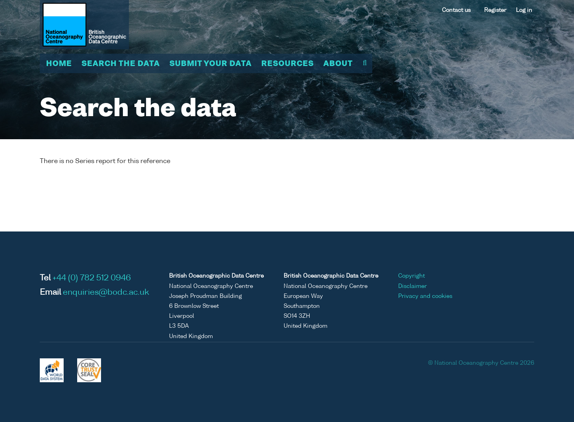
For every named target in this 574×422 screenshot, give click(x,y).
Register (495, 10)
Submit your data (210, 64)
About (338, 64)
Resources (287, 64)
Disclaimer (412, 286)
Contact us (456, 10)
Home (59, 64)
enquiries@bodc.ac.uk (106, 293)
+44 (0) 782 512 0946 (92, 278)
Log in (524, 10)
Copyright (411, 276)
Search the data (121, 64)
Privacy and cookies (425, 296)
